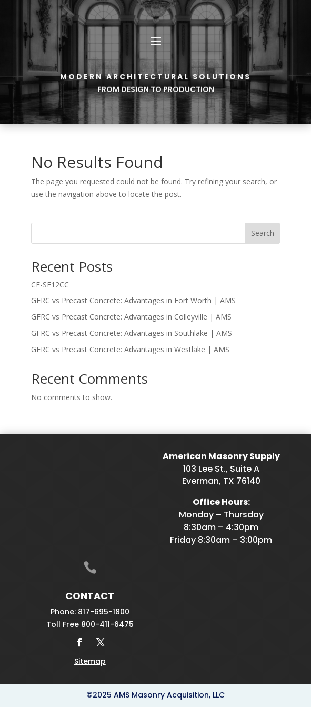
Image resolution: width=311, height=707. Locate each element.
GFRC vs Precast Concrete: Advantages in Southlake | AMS (131, 333)
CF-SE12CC (50, 285)
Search (262, 233)
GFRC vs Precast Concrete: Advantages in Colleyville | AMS (131, 317)
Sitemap (90, 661)
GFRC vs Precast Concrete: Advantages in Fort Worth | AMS (133, 300)
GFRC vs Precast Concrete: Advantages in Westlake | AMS (130, 349)
